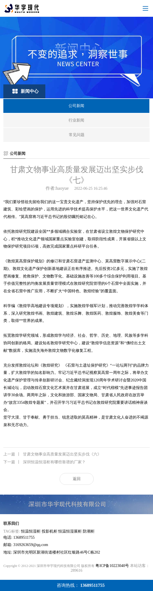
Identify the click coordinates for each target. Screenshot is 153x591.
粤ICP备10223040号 (112, 566)
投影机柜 (49, 531)
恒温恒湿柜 (31, 531)
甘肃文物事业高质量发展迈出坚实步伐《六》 (52, 454)
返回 (77, 479)
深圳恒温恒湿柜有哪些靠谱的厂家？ (44, 462)
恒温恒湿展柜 (70, 531)
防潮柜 (89, 531)
